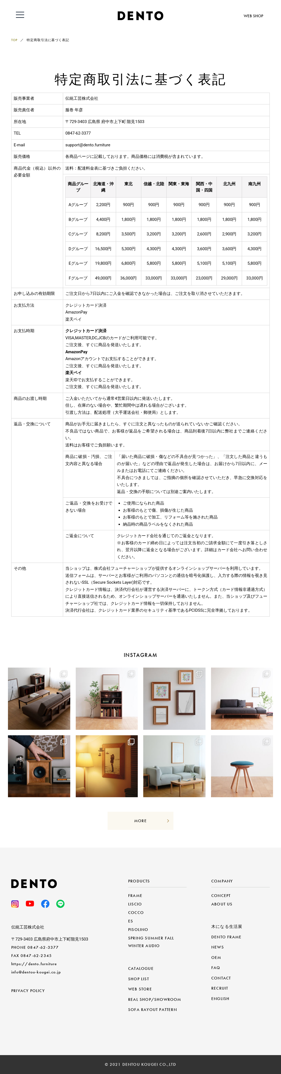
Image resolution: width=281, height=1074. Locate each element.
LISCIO (135, 904)
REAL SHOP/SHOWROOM (154, 999)
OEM (216, 957)
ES (130, 921)
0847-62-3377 (43, 947)
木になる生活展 (226, 926)
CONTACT (221, 978)
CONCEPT (221, 895)
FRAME (135, 895)
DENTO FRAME (226, 937)
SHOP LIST (138, 979)
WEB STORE (140, 989)
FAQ (215, 967)
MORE (140, 821)
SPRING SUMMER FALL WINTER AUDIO (151, 941)
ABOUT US (222, 904)
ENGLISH (220, 998)
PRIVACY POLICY (28, 990)
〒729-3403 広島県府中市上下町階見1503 (49, 939)
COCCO (136, 912)
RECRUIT (219, 988)
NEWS (217, 947)
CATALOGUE (141, 968)
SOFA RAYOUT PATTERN (152, 1009)
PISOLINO (138, 929)
